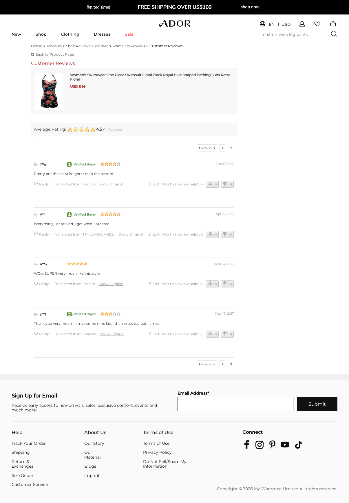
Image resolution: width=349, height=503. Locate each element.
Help (17, 432)
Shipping (21, 452)
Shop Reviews (80, 46)
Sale (129, 34)
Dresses (102, 34)
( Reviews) (113, 129)
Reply (44, 184)
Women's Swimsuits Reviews (121, 46)
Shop (41, 34)
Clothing (70, 34)
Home (38, 46)
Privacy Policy (157, 452)
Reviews (56, 46)
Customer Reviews (165, 46)
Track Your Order (29, 443)
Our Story (94, 443)
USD (286, 24)
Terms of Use (158, 432)
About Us (95, 432)
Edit (156, 184)
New (16, 34)
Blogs (90, 466)
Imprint (92, 475)
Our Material (92, 455)
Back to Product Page (54, 54)
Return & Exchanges (22, 464)
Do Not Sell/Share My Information (165, 464)
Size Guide (22, 475)
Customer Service (30, 484)
